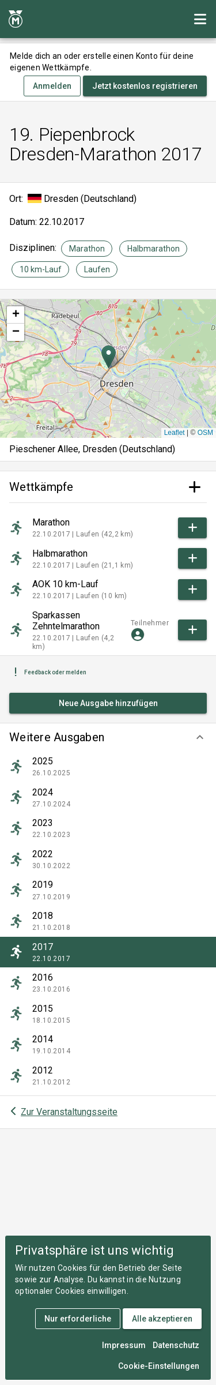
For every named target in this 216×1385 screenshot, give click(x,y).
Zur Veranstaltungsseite (69, 1111)
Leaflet (174, 433)
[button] (108, 737)
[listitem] (108, 766)
